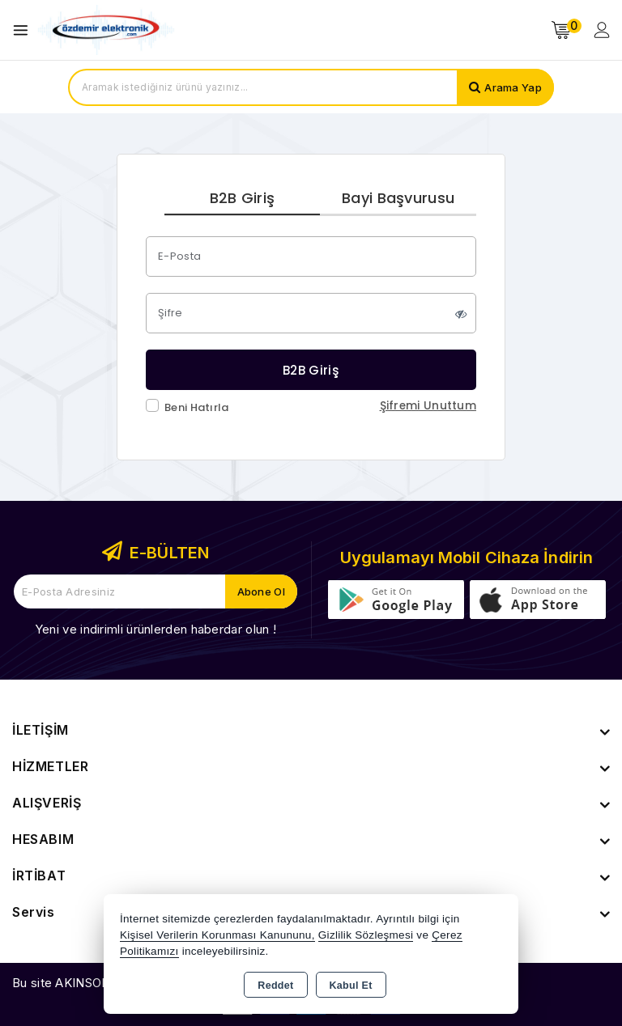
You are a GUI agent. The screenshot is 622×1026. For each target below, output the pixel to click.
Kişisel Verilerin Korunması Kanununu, (217, 935)
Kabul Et (351, 985)
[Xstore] (106, 30)
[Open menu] (24, 30)
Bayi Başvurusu (398, 198)
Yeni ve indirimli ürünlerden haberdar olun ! (155, 629)
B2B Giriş (242, 198)
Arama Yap (513, 87)
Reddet (275, 985)
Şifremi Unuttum (428, 405)
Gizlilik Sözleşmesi (365, 935)
